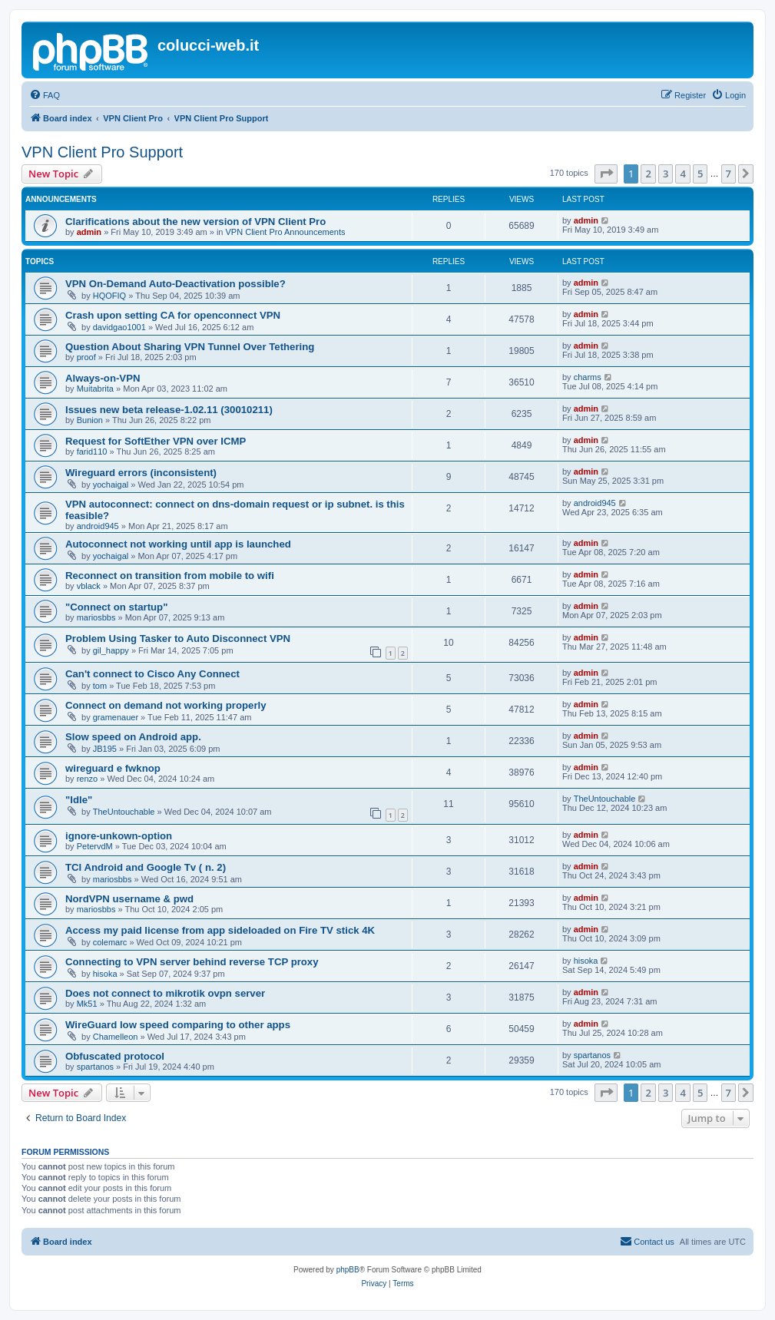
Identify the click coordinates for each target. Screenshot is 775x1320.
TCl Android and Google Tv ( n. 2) (145, 867)
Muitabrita (95, 388)
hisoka (105, 973)
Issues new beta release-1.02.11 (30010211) (169, 409)
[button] (606, 173)
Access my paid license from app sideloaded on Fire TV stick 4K (220, 930)
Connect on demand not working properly (166, 705)
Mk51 (87, 1003)
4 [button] (682, 173)
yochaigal (110, 484)
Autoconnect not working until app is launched (178, 544)
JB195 (105, 748)
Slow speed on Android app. (133, 737)
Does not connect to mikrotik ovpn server (165, 993)
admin (89, 232)
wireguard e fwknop (113, 768)
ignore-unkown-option (118, 836)
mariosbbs (96, 617)
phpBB (347, 1269)
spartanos (95, 1066)
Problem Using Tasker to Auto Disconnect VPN (177, 638)
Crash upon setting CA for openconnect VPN (172, 315)
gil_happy (111, 650)
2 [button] (648, 173)
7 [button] (728, 173)
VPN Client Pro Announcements (286, 232)
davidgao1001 (119, 327)
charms (587, 377)
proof (86, 357)
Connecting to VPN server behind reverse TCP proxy (192, 962)
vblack (89, 586)
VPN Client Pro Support (102, 152)
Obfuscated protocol (114, 1056)
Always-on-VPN (102, 378)
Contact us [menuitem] (647, 1241)
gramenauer (115, 717)
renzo (87, 778)
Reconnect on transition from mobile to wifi (169, 575)
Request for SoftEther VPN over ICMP (155, 441)
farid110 (92, 451)
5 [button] (700, 173)
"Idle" (78, 800)
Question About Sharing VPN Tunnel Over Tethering (189, 346)
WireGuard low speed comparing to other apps (177, 1025)
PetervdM (95, 846)
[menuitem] (44, 95)
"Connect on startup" (116, 607)
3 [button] (665, 173)
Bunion (90, 420)
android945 (98, 526)
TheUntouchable (124, 811)
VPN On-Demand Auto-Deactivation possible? (175, 283)
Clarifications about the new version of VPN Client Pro (195, 221)
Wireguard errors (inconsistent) (141, 472)
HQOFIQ (109, 295)
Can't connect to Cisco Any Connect (152, 674)
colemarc (110, 942)
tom (100, 685)
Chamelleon (115, 1036)
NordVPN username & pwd (129, 899)
